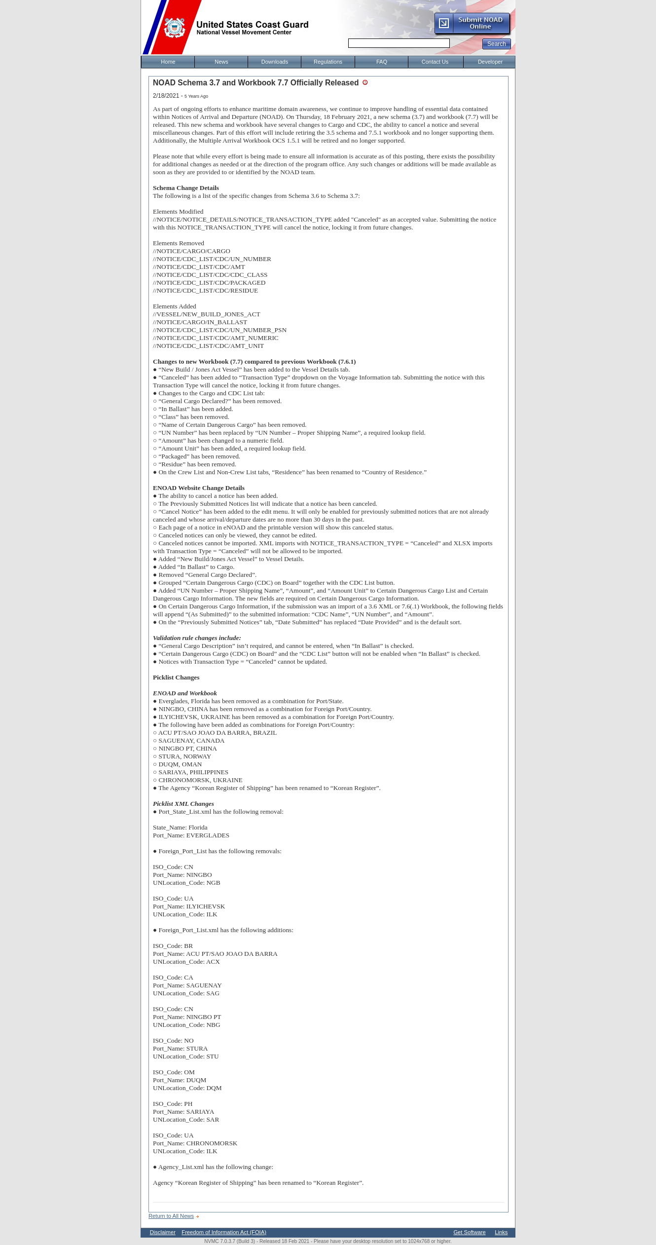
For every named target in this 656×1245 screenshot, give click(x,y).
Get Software (469, 1232)
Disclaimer (163, 1232)
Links (501, 1232)
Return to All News (171, 1216)
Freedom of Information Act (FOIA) (224, 1232)
